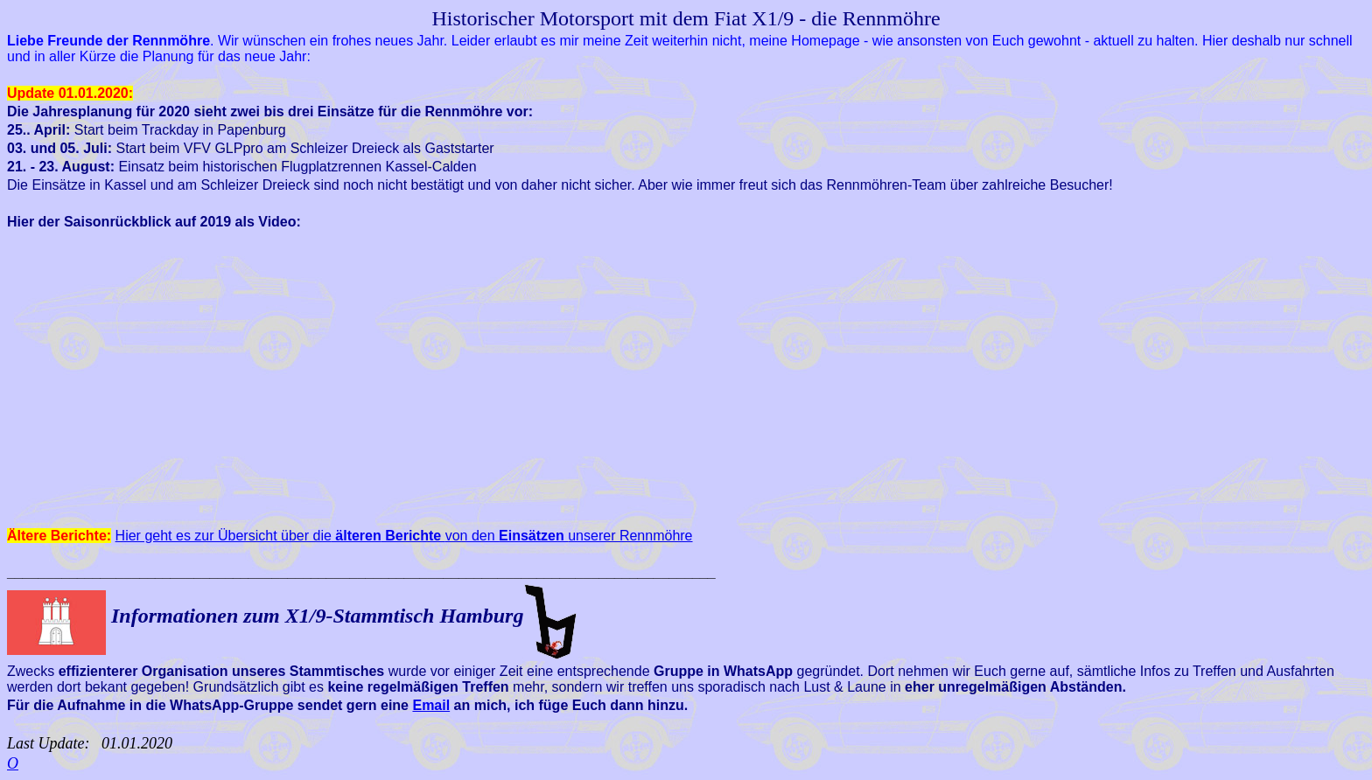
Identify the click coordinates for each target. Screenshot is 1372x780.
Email (431, 705)
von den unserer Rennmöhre (537, 535)
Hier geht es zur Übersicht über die (249, 535)
